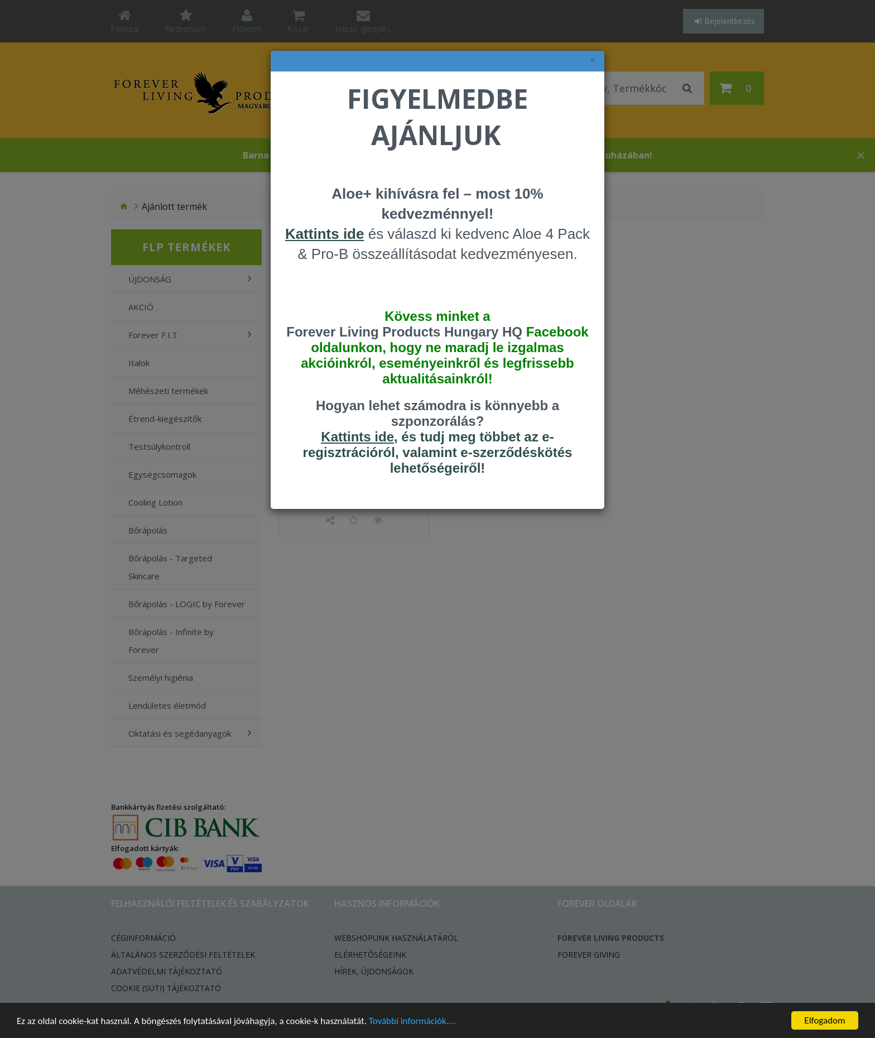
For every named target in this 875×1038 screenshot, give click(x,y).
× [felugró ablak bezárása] (592, 60)
